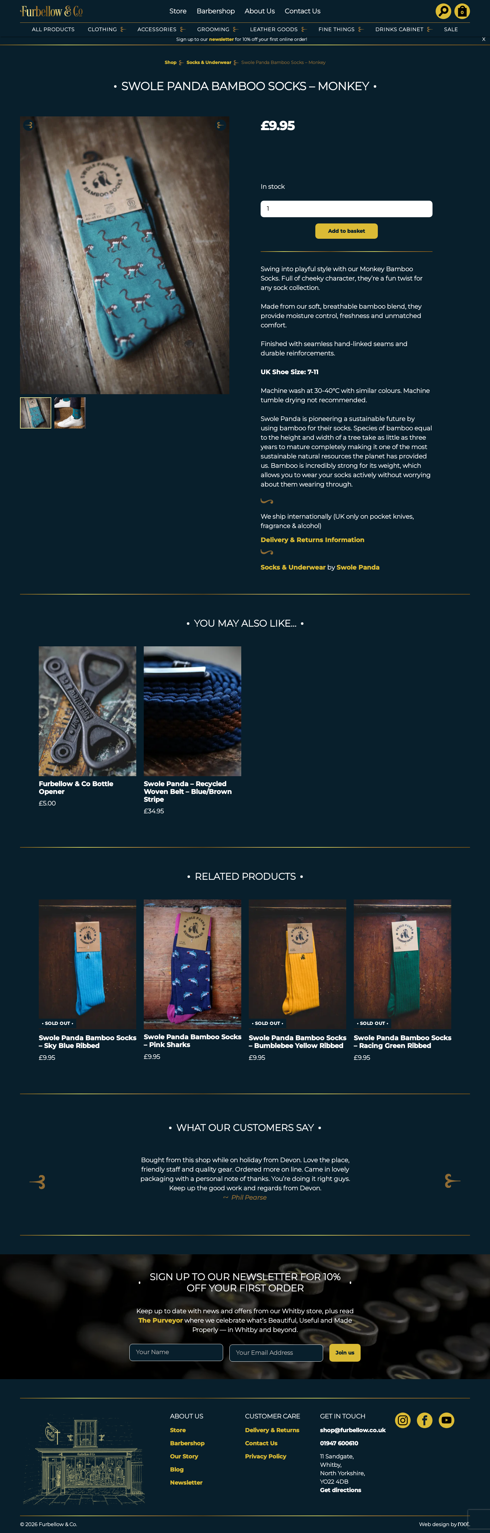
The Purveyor (160, 1320)
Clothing (102, 29)
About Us (260, 11)
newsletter (221, 39)
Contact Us (302, 11)
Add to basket (346, 231)
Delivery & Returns (272, 1430)
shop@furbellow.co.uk (353, 1430)
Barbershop (216, 11)
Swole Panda (358, 567)
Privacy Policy (265, 1456)
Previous (28, 125)
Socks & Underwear (209, 62)
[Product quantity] (346, 209)
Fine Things (336, 29)
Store (178, 11)
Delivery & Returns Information (312, 540)
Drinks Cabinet (399, 29)
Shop (171, 62)
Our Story (184, 1456)
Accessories (157, 29)
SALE (451, 29)
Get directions (340, 1490)
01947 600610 (339, 1443)
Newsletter (186, 1482)
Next (220, 125)
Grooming (213, 29)
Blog (177, 1469)
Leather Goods (274, 29)
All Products (53, 29)
